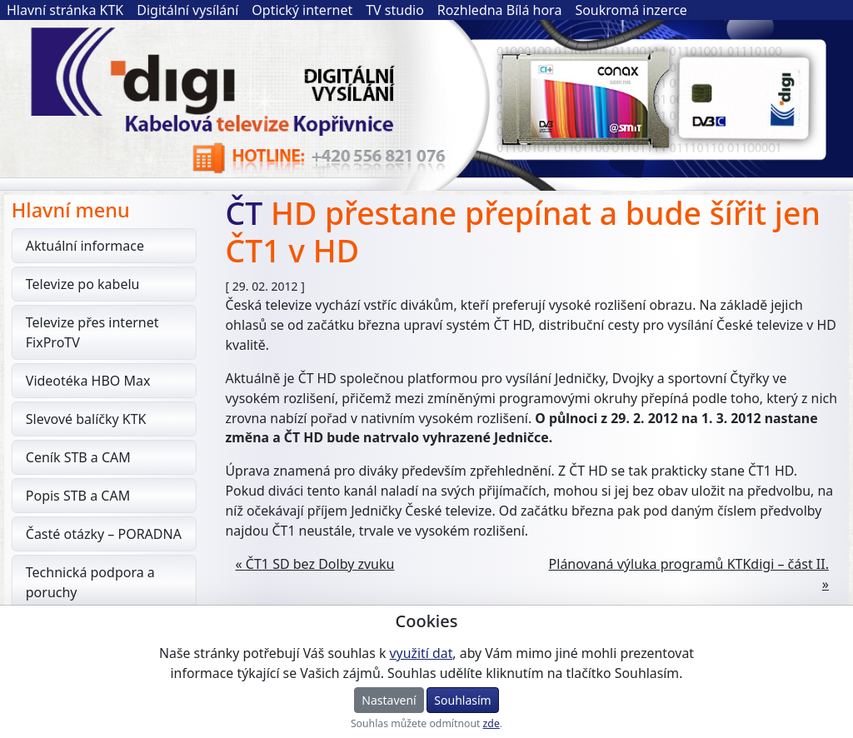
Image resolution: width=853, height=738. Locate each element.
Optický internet (302, 10)
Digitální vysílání (187, 10)
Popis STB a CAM (84, 495)
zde (491, 723)
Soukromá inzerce (631, 10)
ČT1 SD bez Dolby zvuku (320, 564)
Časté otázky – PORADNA (109, 534)
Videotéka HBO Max (94, 380)
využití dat (421, 653)
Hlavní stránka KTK (65, 10)
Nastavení (389, 700)
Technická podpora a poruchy (96, 582)
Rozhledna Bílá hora (499, 10)
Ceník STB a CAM (84, 457)
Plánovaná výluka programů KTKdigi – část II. (689, 564)
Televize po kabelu (89, 284)
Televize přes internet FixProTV (98, 332)
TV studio (395, 10)
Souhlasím (462, 700)
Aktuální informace (91, 246)
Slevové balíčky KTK (92, 419)
